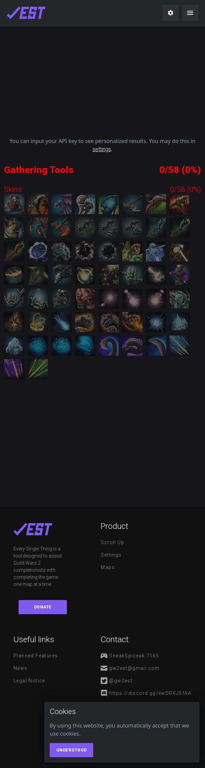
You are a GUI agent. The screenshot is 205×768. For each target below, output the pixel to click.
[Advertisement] (102, 79)
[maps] (26, 13)
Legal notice (29, 680)
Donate (43, 607)
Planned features (36, 655)
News (21, 668)
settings (102, 149)
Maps (108, 567)
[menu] (190, 13)
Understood (71, 750)
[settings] (170, 13)
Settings (111, 555)
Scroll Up (112, 542)
